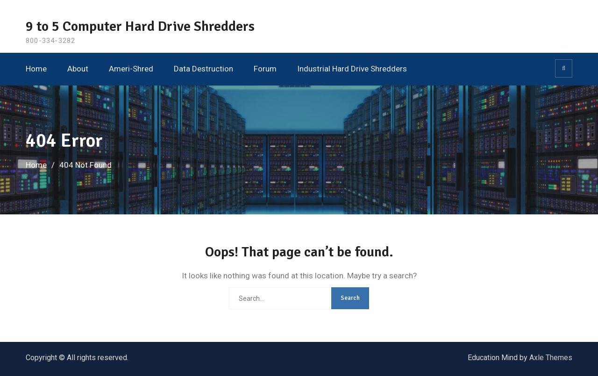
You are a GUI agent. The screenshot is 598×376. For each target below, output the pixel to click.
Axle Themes (550, 357)
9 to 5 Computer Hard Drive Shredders (140, 26)
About (77, 68)
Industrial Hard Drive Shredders (352, 68)
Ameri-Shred (131, 68)
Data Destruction (203, 68)
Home (36, 68)
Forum (265, 68)
